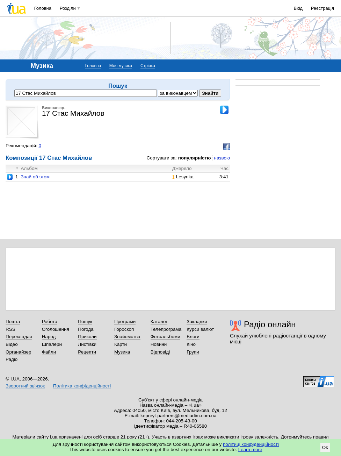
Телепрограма (166, 329)
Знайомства (127, 336)
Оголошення (55, 329)
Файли (49, 352)
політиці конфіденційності (251, 444)
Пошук (85, 321)
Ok (325, 447)
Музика (122, 352)
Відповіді (160, 352)
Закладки (197, 321)
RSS (10, 329)
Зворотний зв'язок (25, 386)
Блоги (193, 336)
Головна (42, 8)
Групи (193, 352)
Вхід (298, 8)
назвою (222, 158)
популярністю (194, 158)
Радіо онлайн (270, 324)
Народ (49, 336)
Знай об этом (35, 176)
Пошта (13, 321)
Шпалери (52, 344)
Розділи (68, 8)
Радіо (11, 359)
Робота (49, 321)
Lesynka (183, 176)
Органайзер (18, 352)
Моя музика (120, 65)
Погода (85, 329)
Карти (120, 344)
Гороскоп (124, 329)
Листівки (87, 344)
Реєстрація (322, 8)
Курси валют (200, 329)
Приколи (87, 336)
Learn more (250, 449)
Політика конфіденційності (82, 386)
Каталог (159, 321)
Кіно (191, 344)
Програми (125, 321)
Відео (12, 344)
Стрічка (147, 65)
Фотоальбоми (165, 336)
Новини (159, 344)
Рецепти (87, 352)
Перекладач (19, 336)
